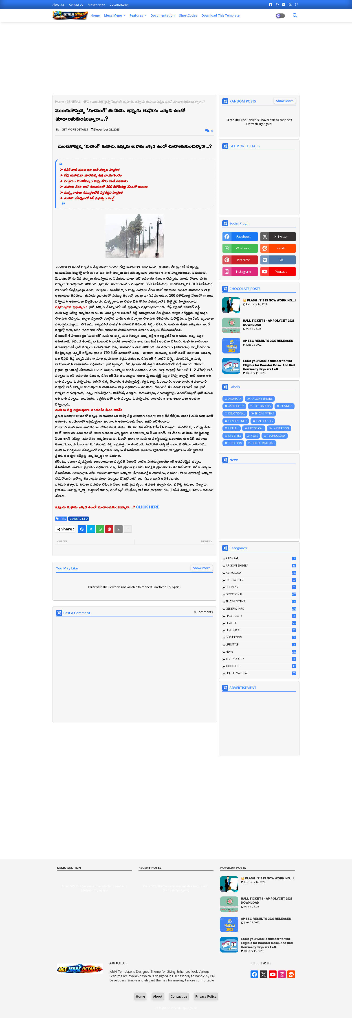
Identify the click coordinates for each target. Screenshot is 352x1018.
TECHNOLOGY (276, 436)
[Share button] (128, 529)
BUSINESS (286, 406)
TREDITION (235, 443)
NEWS (254, 436)
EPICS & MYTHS (264, 413)
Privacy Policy (97, 5)
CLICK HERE (147, 507)
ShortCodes (188, 15)
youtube (281, 271)
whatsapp (243, 248)
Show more (201, 568)
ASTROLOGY (236, 406)
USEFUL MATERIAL (263, 443)
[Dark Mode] (294, 15)
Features (136, 15)
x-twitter (281, 236)
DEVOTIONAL (236, 413)
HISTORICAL (255, 428)
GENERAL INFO (77, 101)
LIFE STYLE (234, 436)
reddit (281, 248)
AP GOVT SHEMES (262, 399)
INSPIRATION (281, 428)
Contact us (76, 5)
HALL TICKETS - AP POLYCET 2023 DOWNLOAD (268, 322)
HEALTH (233, 428)
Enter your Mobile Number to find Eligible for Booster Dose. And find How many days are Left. (269, 365)
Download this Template (221, 15)
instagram (243, 271)
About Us (59, 5)
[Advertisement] (176, 57)
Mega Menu (113, 15)
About (158, 996)
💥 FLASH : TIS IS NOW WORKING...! (269, 300)
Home (95, 15)
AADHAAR (234, 399)
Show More (284, 101)
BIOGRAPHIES (262, 406)
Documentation (119, 5)
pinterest (243, 260)
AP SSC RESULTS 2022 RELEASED (268, 341)
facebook (243, 236)
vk (281, 260)
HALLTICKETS (264, 421)
